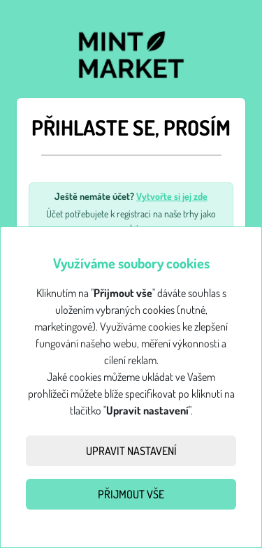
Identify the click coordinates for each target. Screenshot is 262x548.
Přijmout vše (131, 494)
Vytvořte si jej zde (172, 196)
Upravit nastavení (131, 451)
